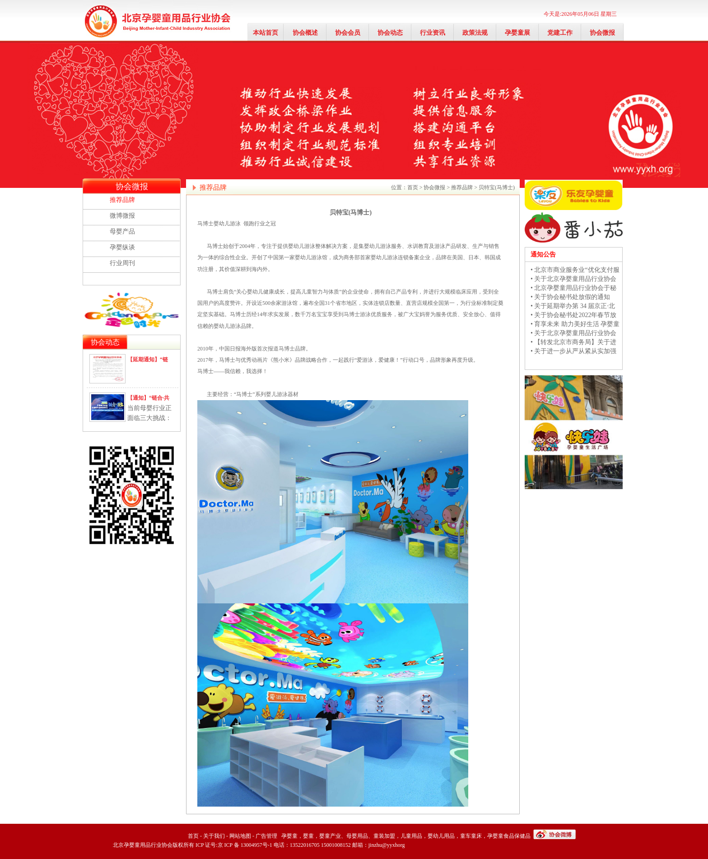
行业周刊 (122, 263)
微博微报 (122, 215)
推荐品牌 (122, 199)
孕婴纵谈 (122, 247)
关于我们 (214, 836)
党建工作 (560, 32)
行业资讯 (432, 32)
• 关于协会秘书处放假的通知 (570, 297)
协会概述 (305, 32)
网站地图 (240, 836)
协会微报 (602, 32)
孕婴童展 (517, 32)
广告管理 (266, 836)
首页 (412, 187)
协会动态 (390, 32)
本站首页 (265, 32)
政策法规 (475, 32)
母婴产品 (122, 231)
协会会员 (347, 32)
